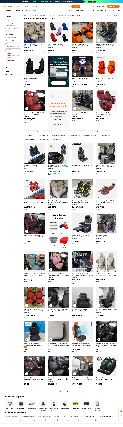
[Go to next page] (84, 391)
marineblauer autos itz (75, 135)
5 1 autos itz (60, 420)
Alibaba (25, 15)
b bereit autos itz (105, 135)
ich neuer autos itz (43, 139)
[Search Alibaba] (45, 6)
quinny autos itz (94, 131)
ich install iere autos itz (42, 135)
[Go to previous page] (57, 391)
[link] (121, 411)
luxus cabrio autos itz (12, 416)
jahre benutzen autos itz (85, 420)
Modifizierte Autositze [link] (74, 15)
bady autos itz (37, 420)
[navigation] (13, 204)
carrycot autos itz (59, 416)
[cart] (93, 6)
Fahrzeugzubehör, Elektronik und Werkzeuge (42, 15)
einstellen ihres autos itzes (89, 416)
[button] (70, 6)
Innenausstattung (61, 15)
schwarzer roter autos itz (32, 131)
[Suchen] (75, 6)
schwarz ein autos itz (65, 131)
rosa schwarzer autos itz (27, 416)
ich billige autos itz (11, 420)
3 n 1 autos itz (29, 135)
